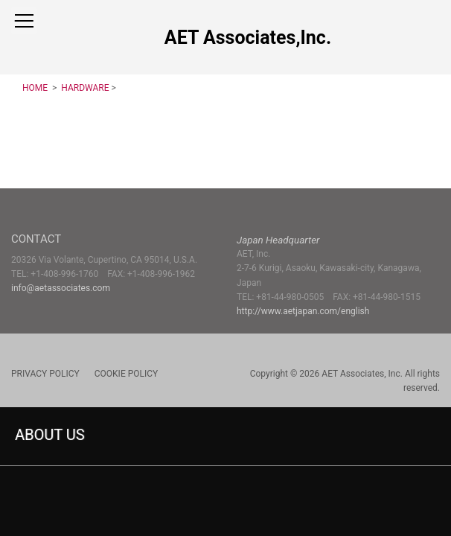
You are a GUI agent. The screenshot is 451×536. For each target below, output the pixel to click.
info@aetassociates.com (60, 288)
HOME (36, 88)
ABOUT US (50, 435)
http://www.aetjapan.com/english (303, 311)
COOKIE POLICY (126, 373)
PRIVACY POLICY (45, 373)
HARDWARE (84, 88)
